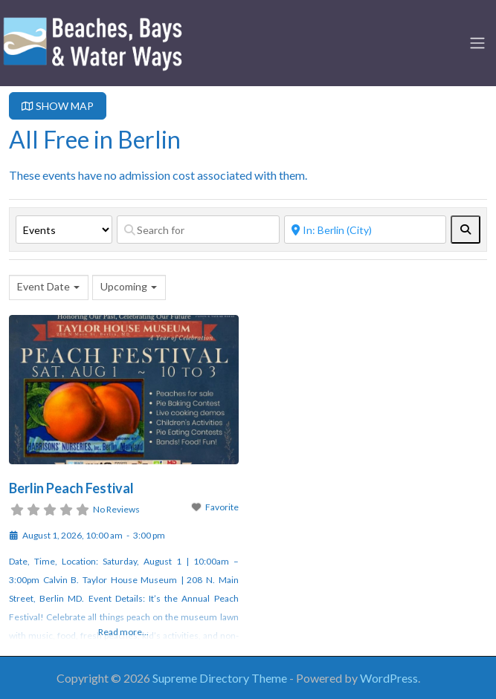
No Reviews (116, 509)
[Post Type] (64, 229)
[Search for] (198, 229)
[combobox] (48, 287)
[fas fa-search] (465, 229)
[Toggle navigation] (477, 43)
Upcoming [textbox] (123, 286)
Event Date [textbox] (43, 286)
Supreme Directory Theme (220, 678)
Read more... (123, 631)
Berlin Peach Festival (71, 488)
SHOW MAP (58, 106)
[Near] (365, 229)
